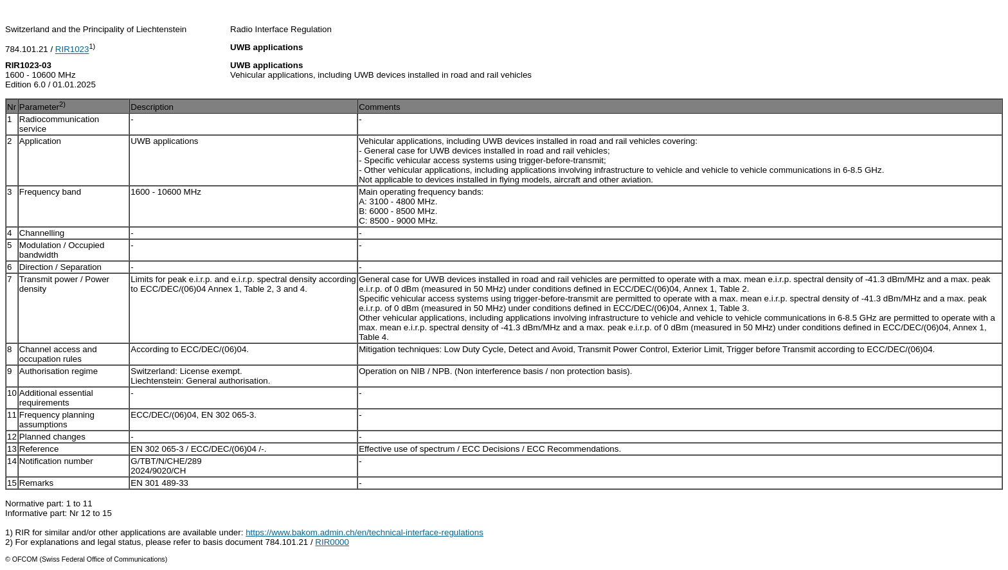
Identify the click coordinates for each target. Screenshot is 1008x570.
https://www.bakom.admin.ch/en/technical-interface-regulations (364, 532)
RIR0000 (332, 542)
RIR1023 (72, 50)
